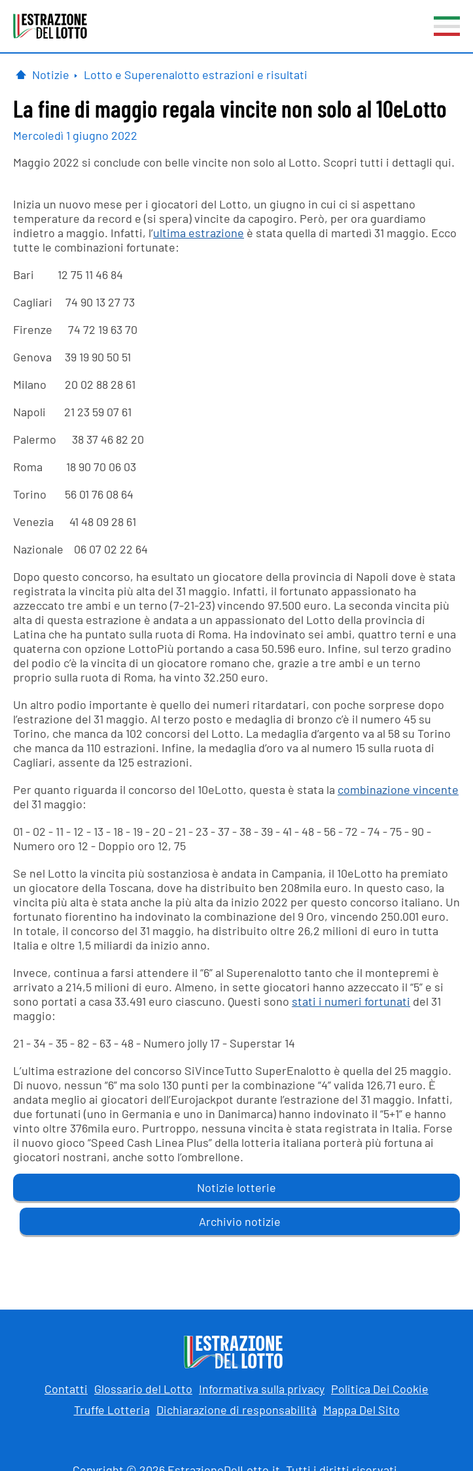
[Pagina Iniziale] (21, 74)
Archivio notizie (240, 1221)
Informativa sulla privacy (261, 1388)
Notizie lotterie (236, 1187)
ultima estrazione (198, 232)
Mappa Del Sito (361, 1409)
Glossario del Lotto (143, 1388)
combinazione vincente (398, 789)
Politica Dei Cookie (380, 1388)
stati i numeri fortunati (351, 1001)
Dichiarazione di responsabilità (236, 1409)
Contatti (66, 1388)
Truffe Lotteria (112, 1409)
